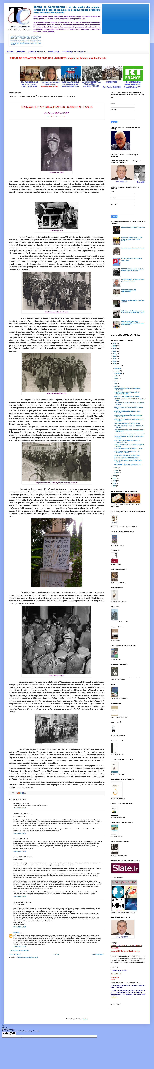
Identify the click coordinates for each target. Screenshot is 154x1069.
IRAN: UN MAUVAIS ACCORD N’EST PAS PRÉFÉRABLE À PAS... (126, 452)
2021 (114, 348)
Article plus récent (14, 954)
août (116, 376)
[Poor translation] (12, 1033)
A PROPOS (21, 52)
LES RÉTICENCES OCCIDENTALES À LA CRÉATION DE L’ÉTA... (126, 393)
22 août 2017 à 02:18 (19, 946)
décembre (117, 366)
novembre (117, 368)
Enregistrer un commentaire (20, 950)
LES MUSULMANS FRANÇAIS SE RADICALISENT (129, 434)
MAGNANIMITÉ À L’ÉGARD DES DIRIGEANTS (128, 464)
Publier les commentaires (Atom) (27, 957)
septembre (117, 373)
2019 (114, 353)
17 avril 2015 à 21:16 (19, 808)
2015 (114, 363)
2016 (114, 361)
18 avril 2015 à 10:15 (19, 833)
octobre (117, 371)
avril (115, 386)
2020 (114, 351)
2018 (114, 356)
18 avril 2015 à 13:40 (19, 851)
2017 (114, 358)
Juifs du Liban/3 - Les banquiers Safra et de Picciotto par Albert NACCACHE (133, 311)
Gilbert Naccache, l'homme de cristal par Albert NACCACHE (132, 280)
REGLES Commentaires (36, 52)
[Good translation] (5, 1033)
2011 (114, 483)
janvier (116, 472)
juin (115, 381)
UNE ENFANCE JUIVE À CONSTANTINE (128, 290)
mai (115, 383)
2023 (114, 343)
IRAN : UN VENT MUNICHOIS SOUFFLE (126, 458)
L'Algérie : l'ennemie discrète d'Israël (132, 248)
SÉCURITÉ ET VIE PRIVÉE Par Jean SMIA (127, 455)
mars (116, 467)
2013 (114, 478)
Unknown (16, 932)
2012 (114, 481)
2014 (114, 476)
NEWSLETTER (53, 52)
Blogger (84, 1019)
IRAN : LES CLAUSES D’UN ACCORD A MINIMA (128, 448)
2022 (114, 346)
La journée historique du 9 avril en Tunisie (127, 423)
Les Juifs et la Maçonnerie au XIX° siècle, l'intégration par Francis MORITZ (131, 239)
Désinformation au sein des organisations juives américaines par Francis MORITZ (132, 323)
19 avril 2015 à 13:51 (19, 927)
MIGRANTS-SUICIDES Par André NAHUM (126, 396)
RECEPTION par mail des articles (74, 52)
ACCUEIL (10, 52)
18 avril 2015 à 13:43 (19, 896)
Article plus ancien (98, 954)
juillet (116, 378)
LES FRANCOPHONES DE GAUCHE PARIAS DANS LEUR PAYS (132, 269)
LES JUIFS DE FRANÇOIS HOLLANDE (133, 227)
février (116, 470)
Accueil (56, 954)
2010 (114, 486)
